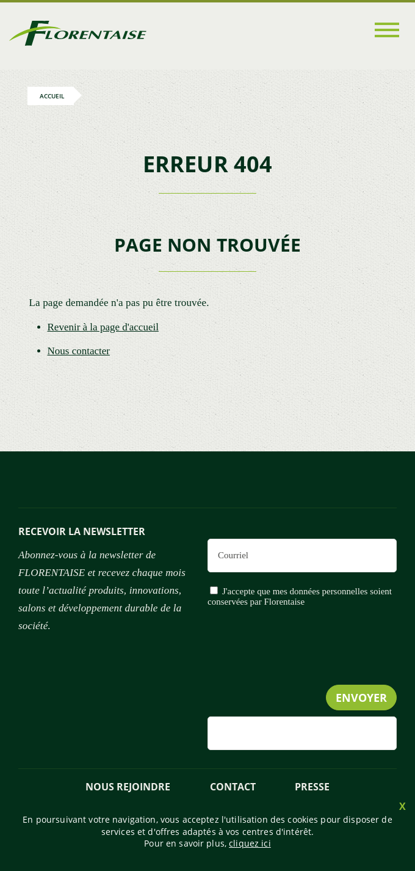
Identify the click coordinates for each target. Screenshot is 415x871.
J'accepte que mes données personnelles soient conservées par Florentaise (300, 596)
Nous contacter (79, 351)
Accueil (52, 96)
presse (312, 786)
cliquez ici (250, 843)
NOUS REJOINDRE (127, 786)
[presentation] (304, 671)
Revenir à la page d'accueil (103, 327)
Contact (233, 786)
